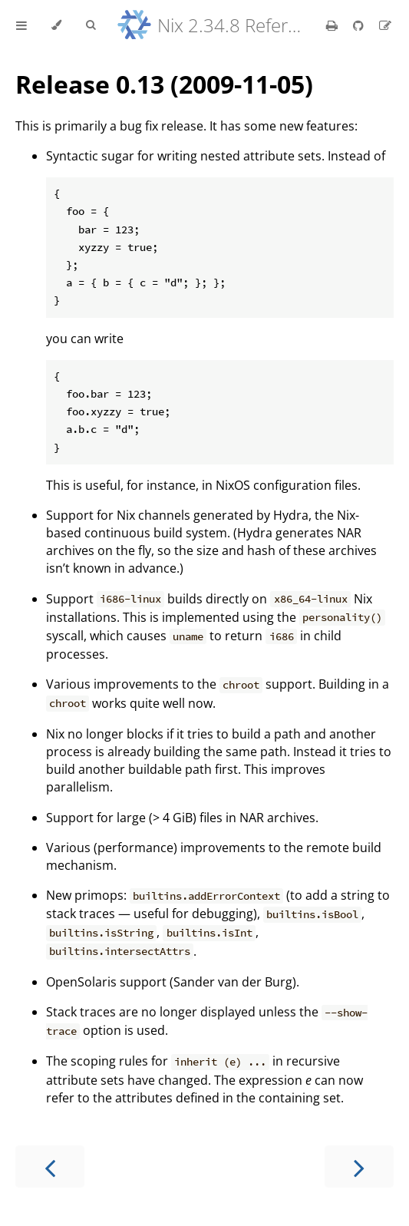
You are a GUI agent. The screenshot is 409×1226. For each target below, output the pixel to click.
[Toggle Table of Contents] (21, 25)
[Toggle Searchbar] (90, 25)
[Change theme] (56, 25)
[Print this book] (333, 25)
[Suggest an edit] (385, 25)
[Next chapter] (359, 1166)
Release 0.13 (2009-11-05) (164, 84)
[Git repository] (360, 25)
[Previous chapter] (49, 1166)
